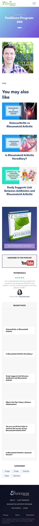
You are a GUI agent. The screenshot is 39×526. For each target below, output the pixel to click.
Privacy (5, 515)
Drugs (16, 471)
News (7, 476)
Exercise (26, 471)
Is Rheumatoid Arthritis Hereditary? (19, 150)
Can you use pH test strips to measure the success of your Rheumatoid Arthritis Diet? (16, 428)
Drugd (7, 471)
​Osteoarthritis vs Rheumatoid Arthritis (19, 118)
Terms (17, 515)
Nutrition (17, 476)
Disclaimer (30, 515)
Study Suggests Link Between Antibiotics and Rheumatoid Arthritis (19, 183)
